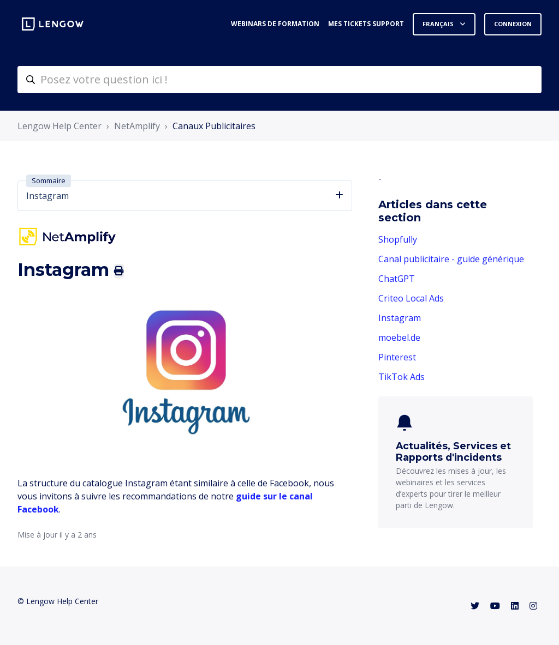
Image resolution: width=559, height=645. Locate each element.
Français (439, 24)
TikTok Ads (401, 377)
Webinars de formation (275, 23)
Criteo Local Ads (411, 298)
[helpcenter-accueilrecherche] (279, 79)
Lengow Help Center (59, 126)
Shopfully (397, 239)
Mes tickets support (366, 23)
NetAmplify (137, 126)
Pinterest (397, 357)
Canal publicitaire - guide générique (451, 259)
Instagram (399, 318)
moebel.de (399, 337)
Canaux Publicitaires (214, 126)
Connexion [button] (513, 24)
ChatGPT (396, 279)
